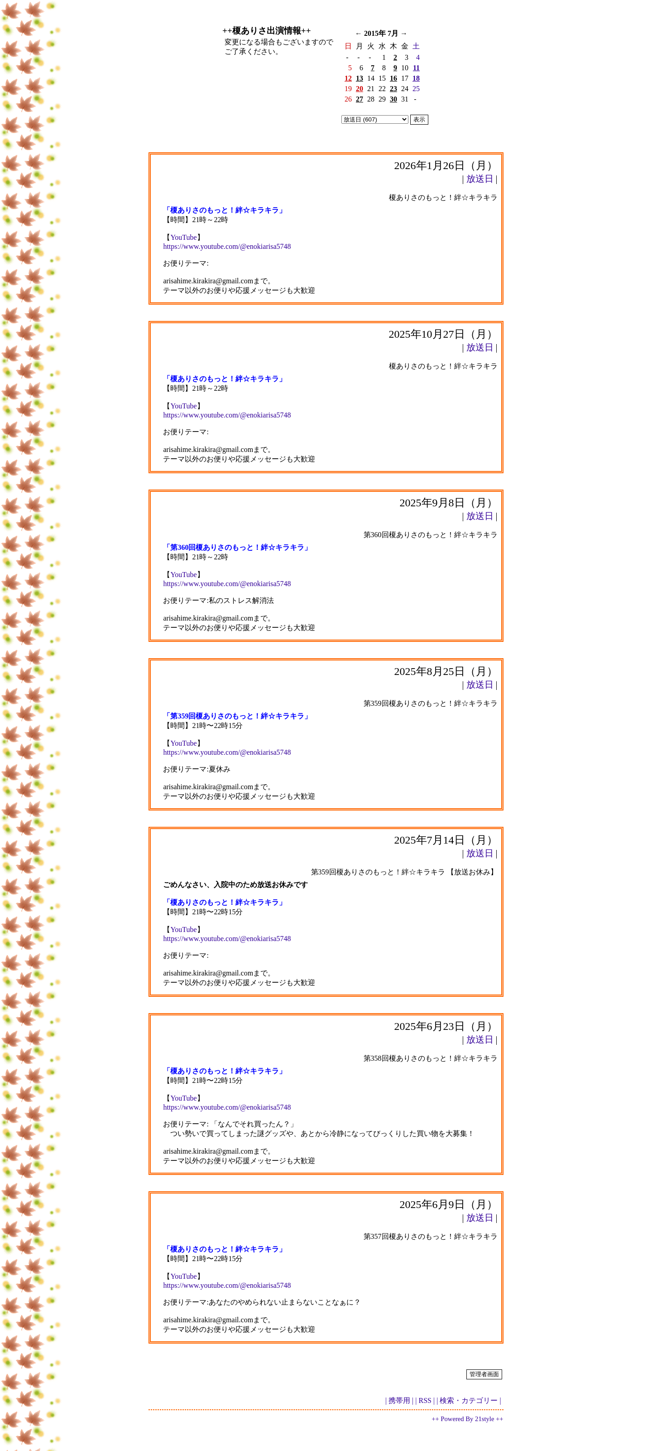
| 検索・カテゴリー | (468, 1400)
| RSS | (425, 1400)
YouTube (183, 237)
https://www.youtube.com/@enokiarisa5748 (227, 246)
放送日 (480, 179)
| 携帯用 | (399, 1400)
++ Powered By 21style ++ (467, 1418)
